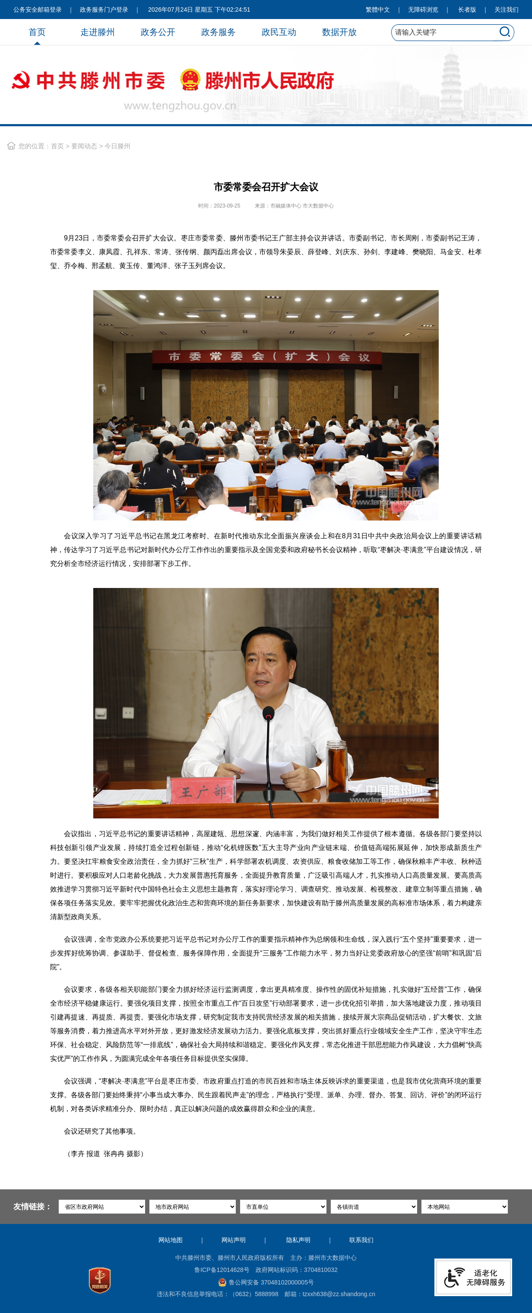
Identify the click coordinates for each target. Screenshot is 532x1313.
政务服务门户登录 (104, 9)
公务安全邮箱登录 (37, 9)
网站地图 (170, 1240)
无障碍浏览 (423, 9)
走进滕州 (97, 32)
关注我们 (506, 9)
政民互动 (279, 32)
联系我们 (361, 1240)
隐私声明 (298, 1240)
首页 (37, 32)
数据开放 (339, 32)
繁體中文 (378, 9)
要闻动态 (84, 146)
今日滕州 (117, 146)
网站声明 (234, 1240)
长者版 (467, 9)
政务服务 (218, 32)
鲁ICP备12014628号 (222, 1269)
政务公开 (158, 32)
